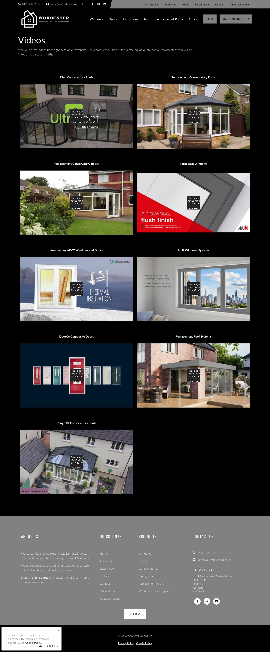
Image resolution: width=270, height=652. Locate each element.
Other (193, 19)
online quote (40, 577)
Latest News (108, 568)
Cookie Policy (33, 642)
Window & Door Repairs (154, 591)
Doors (113, 19)
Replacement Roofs (169, 19)
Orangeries (146, 576)
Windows (96, 19)
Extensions (130, 19)
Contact (105, 583)
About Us (106, 561)
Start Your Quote (236, 18)
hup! (147, 19)
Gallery (104, 576)
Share (135, 614)
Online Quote (108, 591)
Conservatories (148, 568)
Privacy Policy (126, 643)
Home (104, 553)
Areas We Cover (110, 598)
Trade (210, 18)
